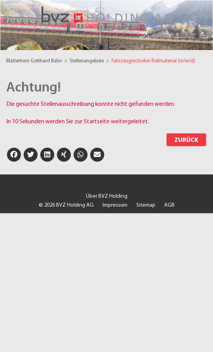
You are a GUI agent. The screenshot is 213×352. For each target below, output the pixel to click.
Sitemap (145, 205)
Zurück (186, 140)
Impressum (115, 205)
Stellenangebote (87, 61)
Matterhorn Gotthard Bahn (34, 61)
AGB (169, 205)
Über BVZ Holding (106, 196)
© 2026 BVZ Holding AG (66, 205)
